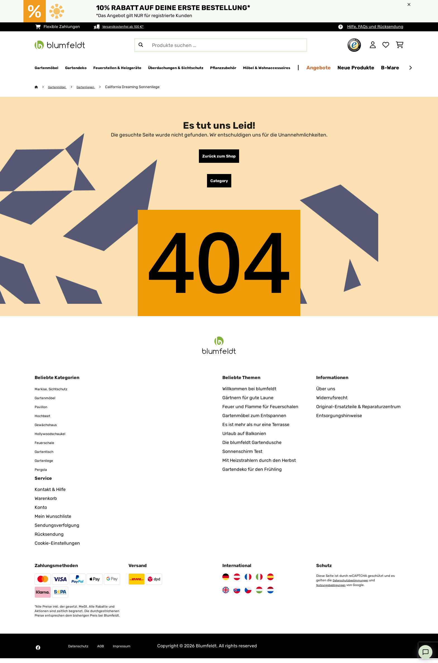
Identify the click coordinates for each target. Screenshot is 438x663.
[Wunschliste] (385, 45)
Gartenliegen (92, 87)
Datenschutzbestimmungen (354, 585)
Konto (41, 512)
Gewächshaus (49, 429)
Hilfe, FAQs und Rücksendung (375, 26)
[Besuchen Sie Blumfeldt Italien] (259, 581)
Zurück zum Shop (219, 157)
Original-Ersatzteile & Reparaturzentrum (358, 411)
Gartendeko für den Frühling (252, 474)
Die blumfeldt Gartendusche (252, 447)
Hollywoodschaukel (55, 438)
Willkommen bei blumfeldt (249, 393)
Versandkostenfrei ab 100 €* (129, 26)
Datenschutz (81, 650)
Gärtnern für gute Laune (247, 402)
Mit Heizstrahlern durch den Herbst (259, 465)
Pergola (43, 474)
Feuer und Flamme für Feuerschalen (260, 411)
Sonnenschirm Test (242, 456)
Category (219, 184)
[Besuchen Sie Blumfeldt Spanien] (270, 581)
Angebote (398, 67)
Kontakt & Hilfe (50, 494)
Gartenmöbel (60, 87)
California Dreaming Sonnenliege (141, 87)
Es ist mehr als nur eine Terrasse (255, 429)
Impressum (133, 650)
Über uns (325, 393)
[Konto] (373, 45)
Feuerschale (47, 447)
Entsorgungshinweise (339, 420)
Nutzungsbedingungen (333, 589)
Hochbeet (45, 420)
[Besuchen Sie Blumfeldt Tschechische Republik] (248, 594)
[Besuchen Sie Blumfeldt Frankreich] (248, 581)
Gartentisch (47, 456)
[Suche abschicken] (141, 45)
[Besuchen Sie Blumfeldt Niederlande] (270, 594)
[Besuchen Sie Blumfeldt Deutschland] (225, 581)
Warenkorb (46, 503)
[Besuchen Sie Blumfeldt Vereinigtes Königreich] (225, 594)
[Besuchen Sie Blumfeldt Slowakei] (237, 594)
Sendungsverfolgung (57, 530)
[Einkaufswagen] (399, 45)
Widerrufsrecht (331, 402)
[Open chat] (425, 652)
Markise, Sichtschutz (56, 393)
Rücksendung (49, 539)
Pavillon (43, 411)
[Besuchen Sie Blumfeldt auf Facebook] (38, 652)
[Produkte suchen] (220, 45)
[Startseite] (42, 87)
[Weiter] (410, 68)
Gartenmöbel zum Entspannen (254, 420)
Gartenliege (47, 465)
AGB (108, 650)
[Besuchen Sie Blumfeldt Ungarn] (259, 594)
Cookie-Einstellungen (57, 548)
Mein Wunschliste (53, 521)
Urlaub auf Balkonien (244, 438)
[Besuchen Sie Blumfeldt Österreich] (237, 581)
